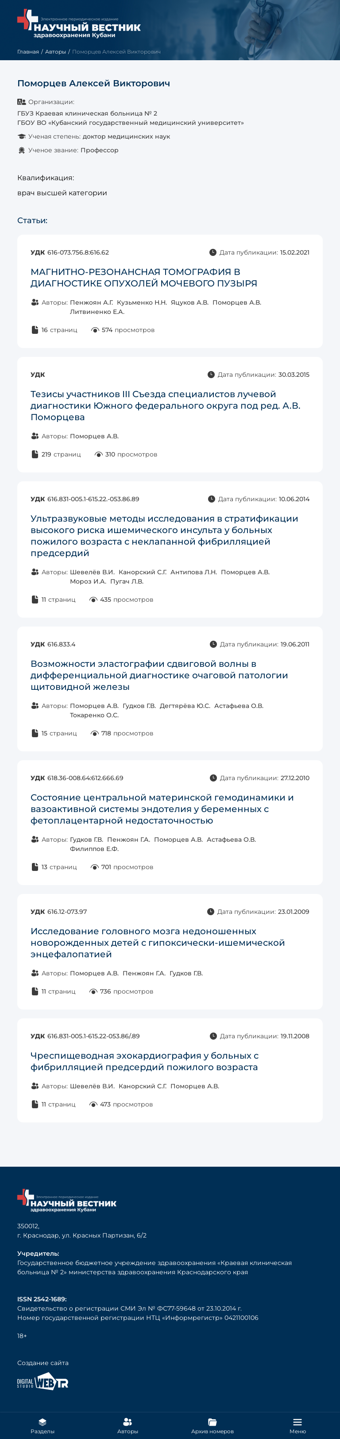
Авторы (55, 51)
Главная (28, 51)
